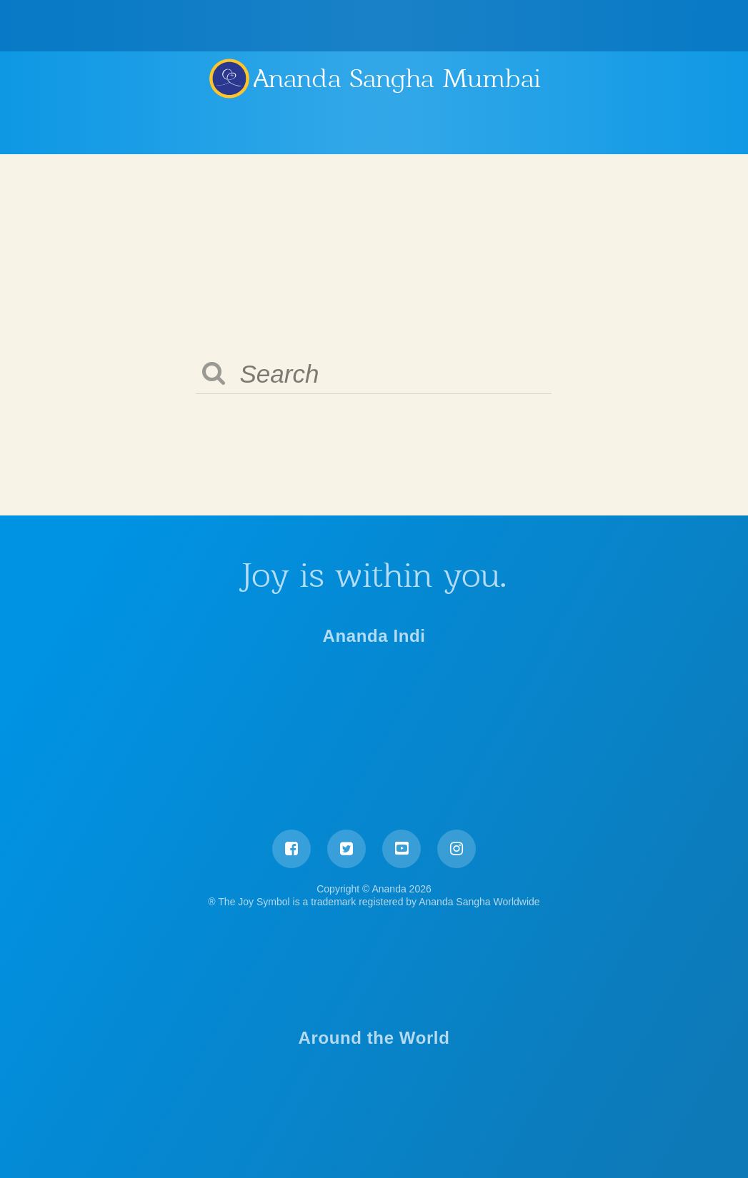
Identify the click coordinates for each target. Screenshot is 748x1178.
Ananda (228, 78)
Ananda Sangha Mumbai (397, 78)
